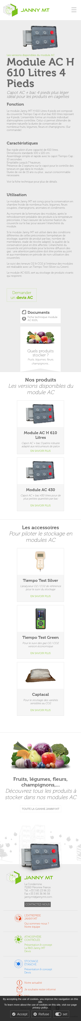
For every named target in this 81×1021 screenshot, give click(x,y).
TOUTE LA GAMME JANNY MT (40, 808)
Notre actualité (33, 982)
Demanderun (22, 295)
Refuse (43, 1014)
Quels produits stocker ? (40, 348)
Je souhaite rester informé (40, 989)
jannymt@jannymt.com (38, 896)
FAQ (26, 996)
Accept (22, 1014)
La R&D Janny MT (34, 948)
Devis (27, 951)
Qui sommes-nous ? (36, 923)
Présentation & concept (38, 944)
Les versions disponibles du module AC (31, 55)
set (65, 1014)
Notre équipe (32, 926)
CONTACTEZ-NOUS (37, 904)
